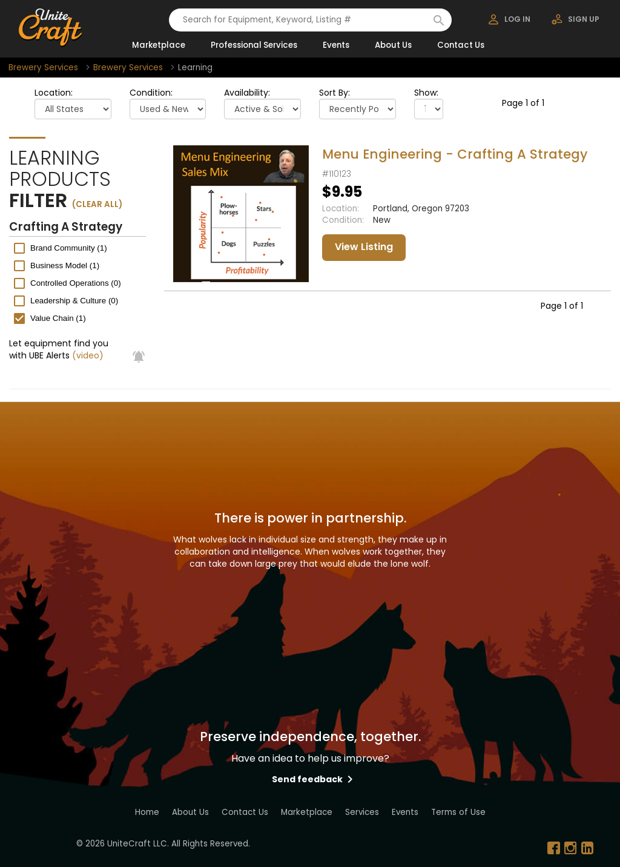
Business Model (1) (64, 265)
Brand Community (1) (68, 247)
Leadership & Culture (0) (74, 300)
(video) (88, 355)
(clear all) (97, 204)
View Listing (364, 247)
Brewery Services (43, 67)
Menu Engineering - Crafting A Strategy (454, 154)
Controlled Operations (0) (75, 283)
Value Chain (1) (58, 318)
